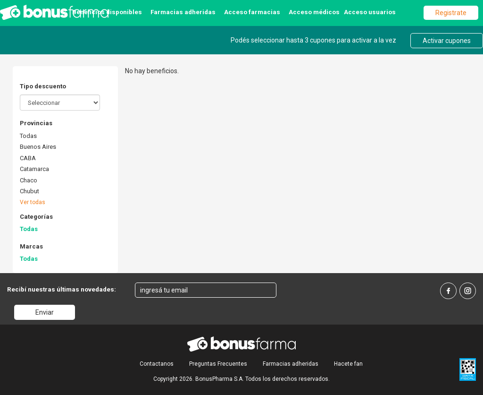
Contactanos (157, 364)
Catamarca (34, 168)
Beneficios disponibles (107, 12)
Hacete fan (348, 364)
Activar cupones (447, 40)
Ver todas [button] (32, 202)
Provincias (36, 123)
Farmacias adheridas (183, 12)
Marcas (31, 246)
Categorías (36, 216)
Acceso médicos (314, 12)
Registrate (450, 13)
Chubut (29, 191)
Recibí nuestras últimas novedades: (61, 289)
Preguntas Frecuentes (218, 364)
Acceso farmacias (252, 12)
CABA (28, 158)
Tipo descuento (43, 86)
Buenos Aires (38, 146)
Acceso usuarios (370, 12)
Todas (28, 135)
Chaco (28, 180)
